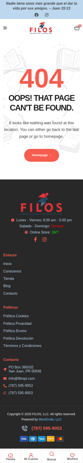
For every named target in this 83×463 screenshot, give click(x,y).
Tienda (10, 459)
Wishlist (72, 459)
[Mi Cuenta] (31, 455)
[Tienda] (10, 455)
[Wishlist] (72, 455)
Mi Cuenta (31, 459)
